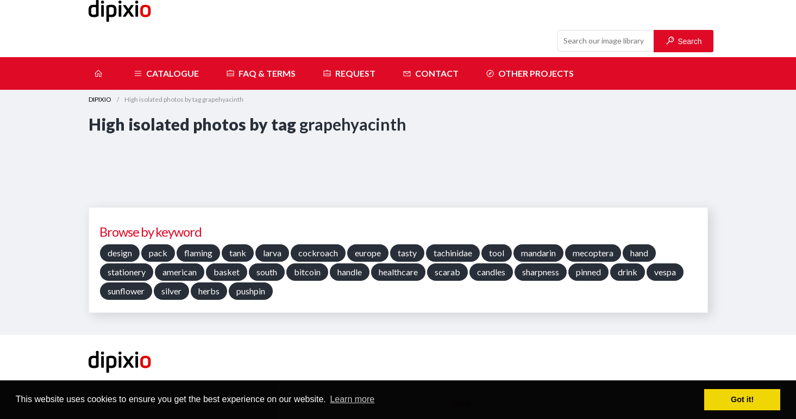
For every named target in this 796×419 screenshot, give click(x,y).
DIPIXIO (100, 99)
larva (272, 253)
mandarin (538, 253)
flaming (198, 253)
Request (349, 73)
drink (627, 272)
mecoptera (593, 253)
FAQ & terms (261, 73)
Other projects (530, 73)
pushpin (250, 291)
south (266, 272)
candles (491, 272)
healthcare (398, 272)
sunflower (126, 291)
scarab (447, 272)
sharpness (540, 272)
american (179, 272)
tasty (407, 253)
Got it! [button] (742, 399)
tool (496, 253)
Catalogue (166, 73)
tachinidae (453, 253)
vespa (665, 272)
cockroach (318, 253)
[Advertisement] (398, 168)
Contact (431, 73)
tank (237, 253)
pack (158, 253)
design (120, 253)
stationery (127, 272)
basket (227, 272)
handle (349, 272)
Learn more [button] (352, 399)
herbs (209, 291)
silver (171, 291)
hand (639, 253)
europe (368, 253)
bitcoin (307, 272)
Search (683, 41)
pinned (588, 272)
